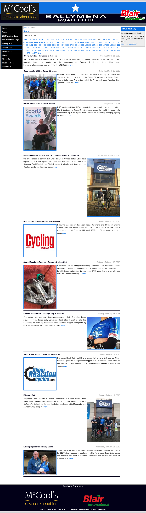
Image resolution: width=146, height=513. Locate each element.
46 (37, 42)
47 (40, 42)
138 (118, 48)
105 (97, 45)
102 (86, 45)
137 (114, 48)
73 (106, 42)
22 (73, 39)
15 (56, 39)
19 (66, 39)
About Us (6, 59)
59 (70, 42)
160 (100, 50)
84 (37, 45)
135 (107, 48)
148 (57, 50)
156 (86, 50)
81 (30, 45)
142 (35, 50)
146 (50, 50)
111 (118, 45)
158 (93, 50)
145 (46, 50)
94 (63, 45)
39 (116, 39)
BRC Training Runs (10, 36)
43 (30, 42)
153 (75, 50)
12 (48, 39)
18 (63, 39)
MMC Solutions (99, 509)
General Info (7, 47)
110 (114, 45)
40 (119, 39)
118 (46, 48)
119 (50, 48)
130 (89, 48)
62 (78, 42)
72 (104, 42)
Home (4, 28)
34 (104, 39)
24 (78, 39)
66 (88, 42)
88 (48, 45)
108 (107, 45)
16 (58, 39)
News (4, 32)
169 (35, 53)
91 (55, 45)
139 (25, 50)
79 (24, 45)
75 (111, 42)
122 (60, 48)
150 (64, 50)
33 (101, 39)
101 (82, 45)
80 (27, 45)
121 (57, 48)
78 (119, 42)
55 (60, 42)
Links (4, 55)
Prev (25, 39)
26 (83, 39)
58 (68, 42)
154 (78, 50)
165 (118, 50)
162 (107, 50)
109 (111, 45)
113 (28, 48)
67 (91, 42)
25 (81, 39)
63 (81, 42)
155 (82, 50)
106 (100, 45)
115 (35, 48)
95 (66, 45)
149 (60, 50)
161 (104, 50)
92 (58, 45)
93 (61, 45)
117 (43, 48)
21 (71, 39)
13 (50, 39)
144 (43, 50)
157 (89, 50)
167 (28, 53)
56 (63, 42)
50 (47, 42)
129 (86, 48)
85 (40, 45)
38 (114, 39)
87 (45, 45)
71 (101, 42)
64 (83, 42)
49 (45, 42)
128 (82, 48)
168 (32, 53)
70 (99, 42)
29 (91, 39)
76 (114, 42)
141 (32, 50)
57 (65, 42)
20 (68, 39)
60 (73, 42)
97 (71, 45)
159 (96, 50)
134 (104, 48)
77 (116, 42)
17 (61, 39)
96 (68, 45)
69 (96, 42)
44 (32, 42)
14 (53, 39)
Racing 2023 (7, 44)
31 (96, 39)
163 (111, 50)
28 (89, 39)
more (70, 65)
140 (28, 50)
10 (43, 39)
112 (25, 48)
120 (53, 48)
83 (35, 45)
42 (27, 42)
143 (39, 50)
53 (55, 42)
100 (79, 45)
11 (45, 39)
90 (53, 45)
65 (86, 42)
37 (111, 39)
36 (109, 39)
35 (106, 39)
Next (39, 53)
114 (32, 48)
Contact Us (6, 67)
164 (114, 50)
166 (25, 53)
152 (71, 50)
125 (71, 48)
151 (68, 50)
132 (96, 48)
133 (100, 48)
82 (32, 45)
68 (93, 42)
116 (39, 48)
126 (75, 48)
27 (86, 39)
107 (104, 45)
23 (76, 39)
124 (68, 48)
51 (50, 42)
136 (111, 48)
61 (76, 42)
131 (93, 48)
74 (109, 42)
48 (42, 42)
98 (73, 45)
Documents (6, 51)
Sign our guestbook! (129, 44)
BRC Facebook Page (10, 40)
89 (50, 45)
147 (53, 50)
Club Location (8, 63)
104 (93, 45)
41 (24, 42)
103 (89, 45)
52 (53, 42)
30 (94, 39)
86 (42, 45)
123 (64, 48)
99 (76, 45)
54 (58, 42)
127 (78, 48)
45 (35, 42)
